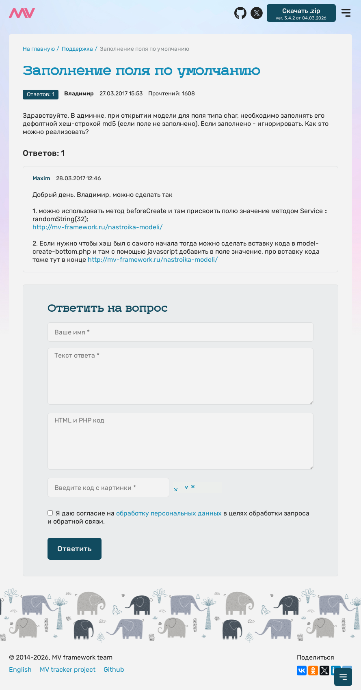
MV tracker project (67, 669)
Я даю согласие (76, 513)
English (20, 669)
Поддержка (77, 48)
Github (114, 669)
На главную (39, 48)
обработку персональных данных (169, 513)
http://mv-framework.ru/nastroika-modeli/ (97, 227)
